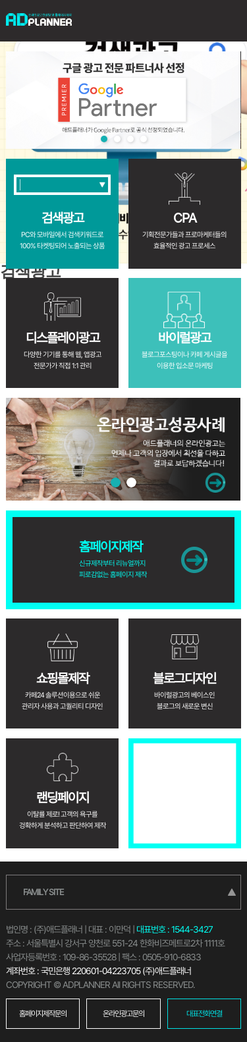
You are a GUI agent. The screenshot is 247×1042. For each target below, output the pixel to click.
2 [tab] (117, 139)
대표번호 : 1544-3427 (174, 929)
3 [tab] (130, 139)
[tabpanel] (123, 100)
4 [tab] (143, 139)
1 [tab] (104, 139)
